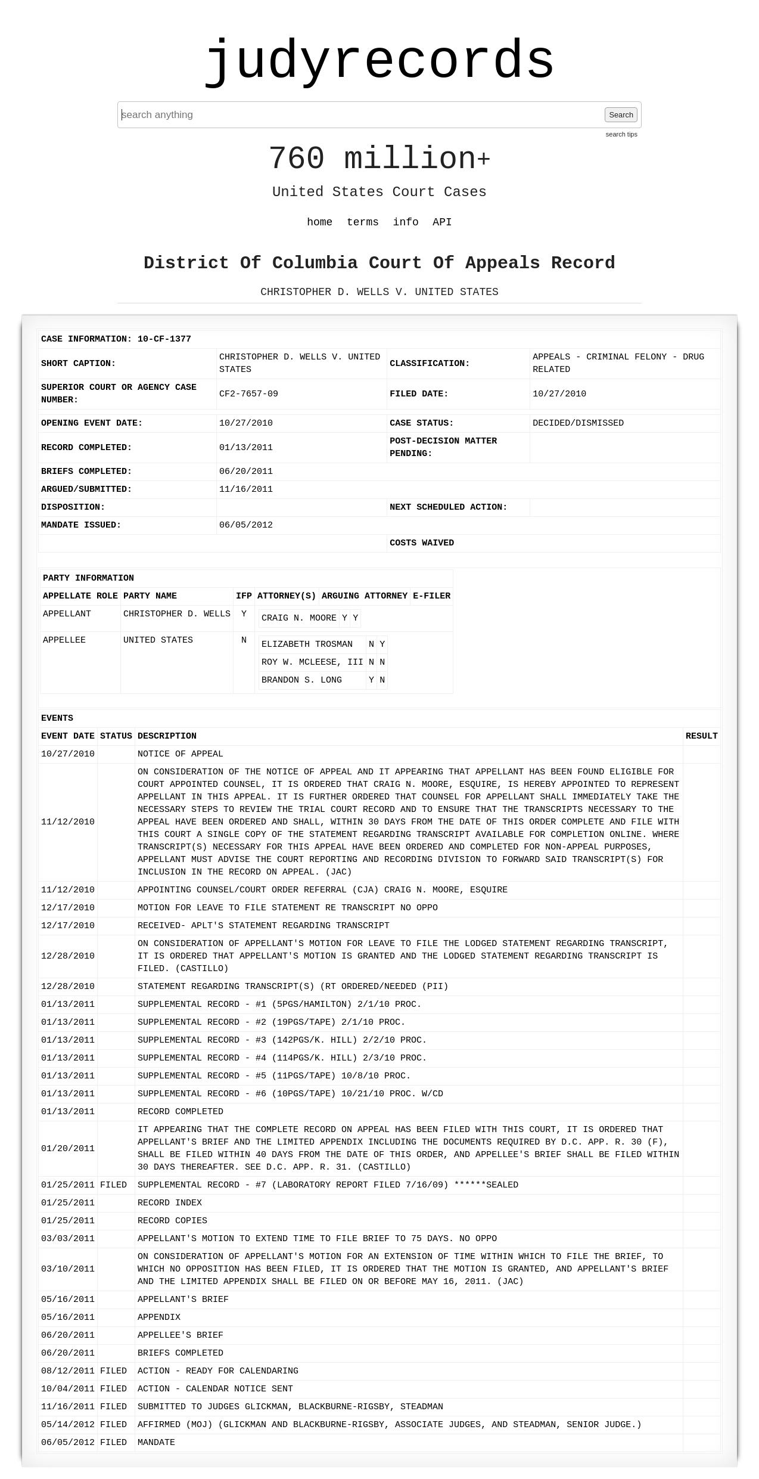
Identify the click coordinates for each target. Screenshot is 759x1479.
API (442, 222)
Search (621, 114)
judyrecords (379, 62)
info (406, 222)
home (319, 222)
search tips (621, 134)
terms (363, 222)
